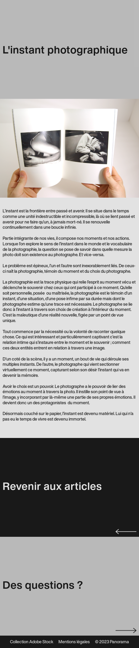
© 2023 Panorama (112, 642)
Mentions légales (74, 642)
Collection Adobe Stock (31, 642)
